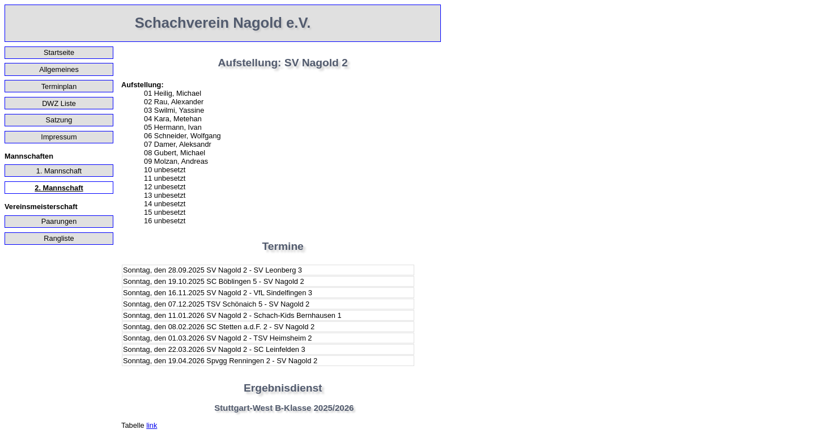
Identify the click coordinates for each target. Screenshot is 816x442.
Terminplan (59, 86)
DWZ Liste (59, 103)
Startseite (59, 52)
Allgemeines (59, 69)
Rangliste (59, 238)
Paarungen (59, 221)
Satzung (59, 120)
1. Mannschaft (59, 171)
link (151, 425)
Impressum (58, 137)
